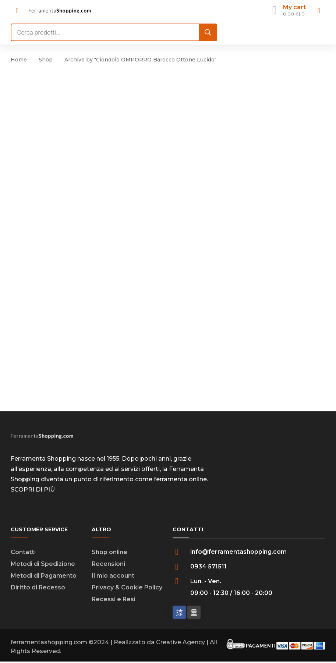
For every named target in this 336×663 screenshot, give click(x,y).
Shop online (109, 552)
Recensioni (108, 563)
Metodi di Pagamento (44, 575)
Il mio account (113, 575)
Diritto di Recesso (38, 587)
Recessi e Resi (113, 599)
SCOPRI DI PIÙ (33, 489)
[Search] (208, 32)
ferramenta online (180, 479)
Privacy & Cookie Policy (127, 587)
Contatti (23, 552)
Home (19, 59)
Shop (46, 59)
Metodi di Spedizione (43, 563)
